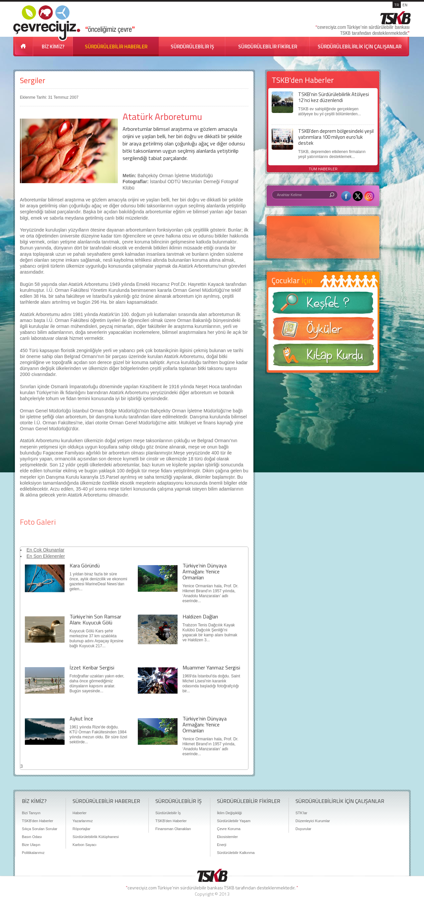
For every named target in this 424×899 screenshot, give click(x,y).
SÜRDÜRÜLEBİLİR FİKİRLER (267, 46)
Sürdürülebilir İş (168, 813)
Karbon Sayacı (84, 845)
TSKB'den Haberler (37, 821)
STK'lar (301, 813)
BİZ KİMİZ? (53, 46)
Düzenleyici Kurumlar (312, 821)
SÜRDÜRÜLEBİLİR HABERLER (116, 46)
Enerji (221, 845)
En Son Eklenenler (45, 556)
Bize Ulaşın (31, 845)
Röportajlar (81, 829)
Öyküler (323, 331)
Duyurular (303, 829)
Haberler (79, 813)
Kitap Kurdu (323, 356)
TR (396, 5)
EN (404, 5)
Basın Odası (32, 837)
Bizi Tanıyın (31, 813)
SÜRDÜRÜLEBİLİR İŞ (192, 46)
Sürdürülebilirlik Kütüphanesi (96, 837)
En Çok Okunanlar (45, 550)
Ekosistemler (227, 837)
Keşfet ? (323, 304)
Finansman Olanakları (173, 829)
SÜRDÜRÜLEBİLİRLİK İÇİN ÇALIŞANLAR (359, 46)
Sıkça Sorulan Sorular (39, 829)
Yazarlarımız (83, 821)
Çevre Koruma (228, 829)
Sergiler (32, 80)
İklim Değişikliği (229, 813)
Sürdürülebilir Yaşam (233, 821)
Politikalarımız (33, 853)
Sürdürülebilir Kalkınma (236, 853)
